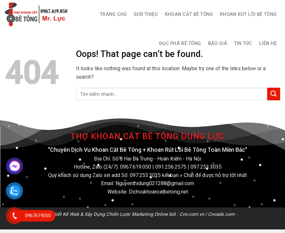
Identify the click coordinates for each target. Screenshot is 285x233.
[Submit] (273, 94)
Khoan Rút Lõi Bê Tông (248, 14)
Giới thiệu (146, 14)
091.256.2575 (170, 167)
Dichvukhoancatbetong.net (158, 192)
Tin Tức (243, 43)
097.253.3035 (206, 167)
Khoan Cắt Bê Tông (189, 14)
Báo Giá (217, 43)
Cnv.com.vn (192, 214)
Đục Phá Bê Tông (180, 43)
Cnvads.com (221, 214)
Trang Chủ (113, 14)
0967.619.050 (135, 167)
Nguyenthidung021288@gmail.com (154, 183)
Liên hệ (268, 43)
